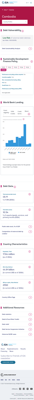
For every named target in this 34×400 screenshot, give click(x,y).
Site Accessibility (28, 394)
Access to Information (19, 395)
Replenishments (12, 349)
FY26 (3, 70)
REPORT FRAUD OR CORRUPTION (25, 398)
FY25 (27, 67)
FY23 (15, 67)
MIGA (13, 380)
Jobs (27, 395)
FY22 (9, 67)
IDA (6, 380)
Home (5, 9)
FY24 (21, 67)
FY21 (3, 67)
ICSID (18, 380)
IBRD (2, 380)
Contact (31, 395)
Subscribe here (8, 362)
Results (23, 349)
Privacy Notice (19, 394)
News (11, 351)
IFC (9, 380)
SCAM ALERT (13, 398)
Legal (13, 394)
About (3, 349)
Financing (11, 9)
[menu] (31, 2)
